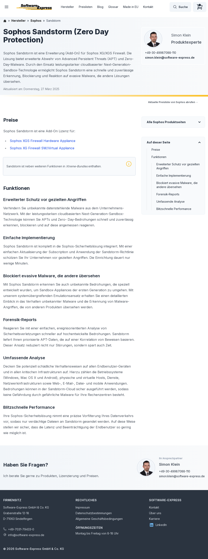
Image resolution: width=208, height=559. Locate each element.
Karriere (154, 518)
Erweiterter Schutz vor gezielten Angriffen (178, 166)
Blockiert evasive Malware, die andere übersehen (177, 185)
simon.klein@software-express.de (170, 57)
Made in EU (130, 7)
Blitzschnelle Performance (173, 209)
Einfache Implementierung (173, 175)
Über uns (155, 513)
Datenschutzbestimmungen (94, 513)
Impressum (83, 507)
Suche (180, 7)
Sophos (35, 20)
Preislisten (85, 7)
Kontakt (148, 7)
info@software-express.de (26, 535)
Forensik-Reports (167, 194)
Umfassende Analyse (170, 201)
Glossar (113, 7)
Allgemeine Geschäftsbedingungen (99, 518)
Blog (100, 7)
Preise (156, 149)
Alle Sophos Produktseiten (166, 122)
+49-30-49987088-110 (160, 52)
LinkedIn (158, 524)
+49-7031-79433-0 (21, 529)
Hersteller (67, 7)
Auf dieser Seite (158, 142)
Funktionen (159, 157)
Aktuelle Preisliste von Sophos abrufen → (173, 102)
